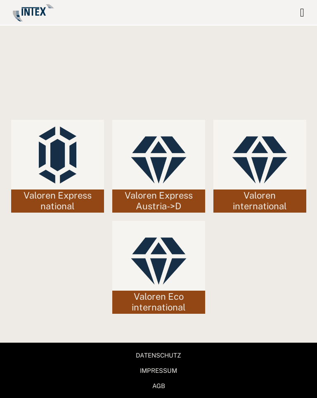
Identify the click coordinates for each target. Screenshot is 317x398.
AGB (158, 385)
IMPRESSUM (158, 370)
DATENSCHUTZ (158, 355)
